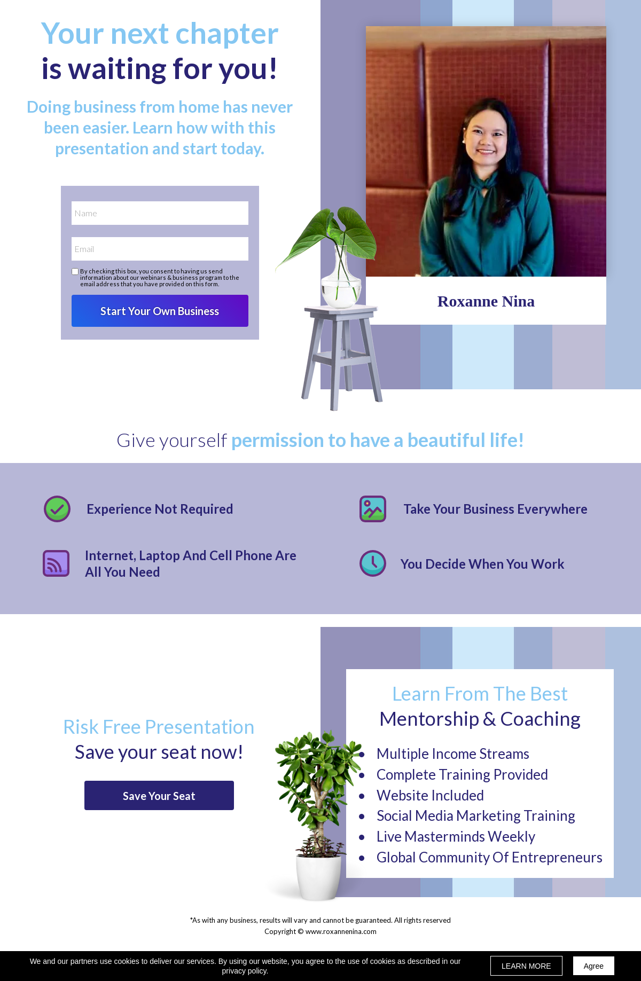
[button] (159, 795)
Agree (594, 966)
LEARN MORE (526, 966)
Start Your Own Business (160, 311)
